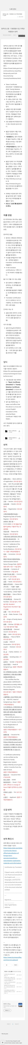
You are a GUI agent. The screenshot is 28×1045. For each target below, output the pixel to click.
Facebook (13, 1042)
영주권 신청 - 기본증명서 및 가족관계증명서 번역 (12, 14)
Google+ (20, 1042)
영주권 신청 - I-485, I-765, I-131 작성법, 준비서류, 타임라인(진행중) (9, 979)
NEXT (17, 1024)
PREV (9, 1024)
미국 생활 (10, 971)
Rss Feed (5, 1042)
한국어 (5, 971)
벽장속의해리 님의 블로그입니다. (9, 1006)
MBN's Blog (6, 1004)
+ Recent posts (4, 1033)
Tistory (11, 1041)
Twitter (10, 1042)
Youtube (17, 1042)
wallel (19, 1041)
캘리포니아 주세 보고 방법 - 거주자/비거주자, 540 (9, 987)
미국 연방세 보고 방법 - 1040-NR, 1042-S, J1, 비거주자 (9, 991)
